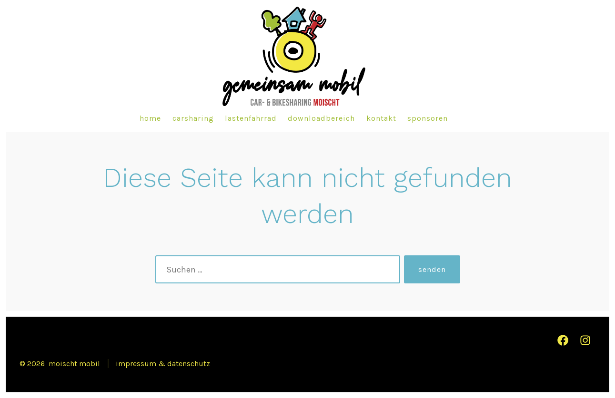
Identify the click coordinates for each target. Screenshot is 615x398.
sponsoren (427, 118)
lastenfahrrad (251, 118)
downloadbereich (321, 118)
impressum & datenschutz (163, 363)
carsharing (193, 118)
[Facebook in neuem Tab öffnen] (563, 340)
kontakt (381, 118)
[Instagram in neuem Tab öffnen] (585, 340)
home (150, 118)
